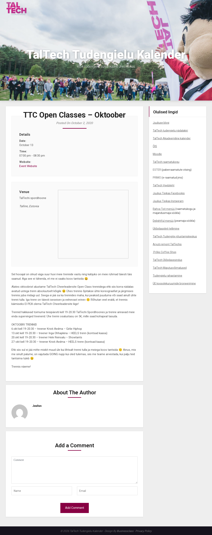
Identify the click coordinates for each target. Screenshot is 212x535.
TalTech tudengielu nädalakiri (170, 130)
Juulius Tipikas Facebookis (169, 193)
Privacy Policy (143, 531)
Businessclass (125, 531)
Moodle (157, 154)
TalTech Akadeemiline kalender (172, 138)
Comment (74, 470)
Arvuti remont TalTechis (167, 244)
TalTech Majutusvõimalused (170, 267)
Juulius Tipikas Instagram (168, 201)
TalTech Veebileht (163, 185)
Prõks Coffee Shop (164, 252)
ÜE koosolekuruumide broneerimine (174, 283)
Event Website (28, 166)
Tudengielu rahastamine (167, 275)
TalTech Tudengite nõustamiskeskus (175, 236)
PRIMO (157, 177)
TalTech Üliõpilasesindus (167, 259)
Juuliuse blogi (161, 122)
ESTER (157, 169)
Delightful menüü (163, 220)
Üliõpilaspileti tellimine (166, 228)
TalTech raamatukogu (166, 161)
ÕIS (155, 146)
